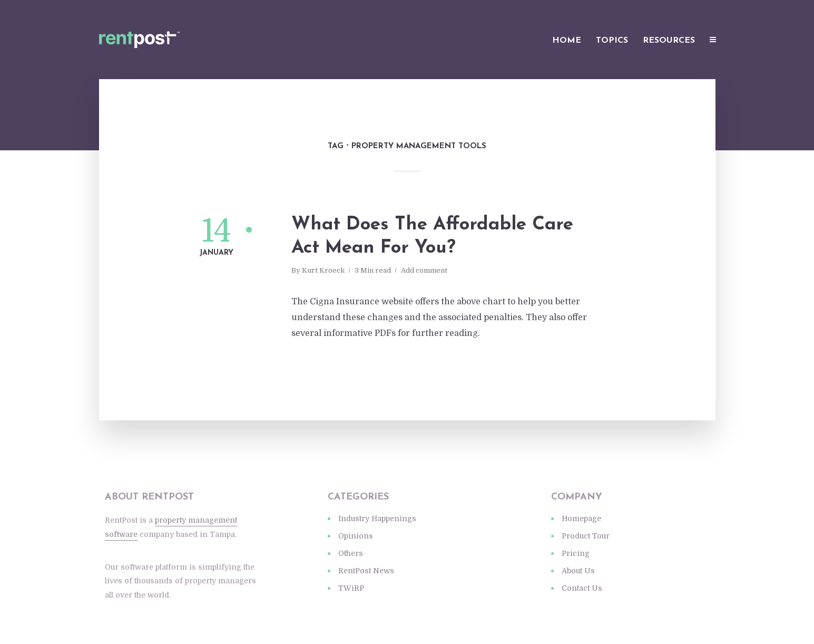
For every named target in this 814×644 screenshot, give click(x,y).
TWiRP (351, 588)
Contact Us (582, 588)
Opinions (355, 536)
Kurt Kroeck (323, 270)
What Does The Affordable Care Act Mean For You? (432, 236)
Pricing (576, 553)
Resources (669, 40)
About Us (578, 570)
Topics (612, 40)
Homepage (581, 518)
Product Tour (586, 536)
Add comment (424, 270)
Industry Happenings (377, 518)
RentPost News (366, 570)
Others (350, 553)
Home (566, 40)
